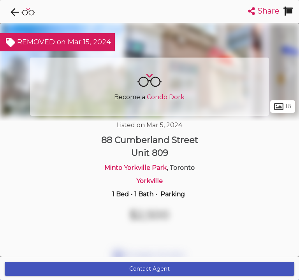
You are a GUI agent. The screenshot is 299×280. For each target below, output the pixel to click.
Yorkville (149, 181)
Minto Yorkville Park (135, 168)
